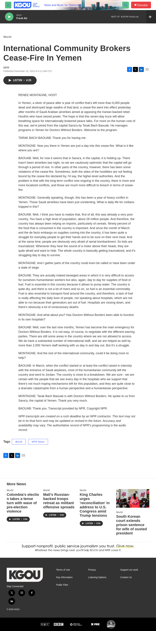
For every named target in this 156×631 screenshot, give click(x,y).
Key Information (64, 577)
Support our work (129, 570)
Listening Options (97, 577)
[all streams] (151, 16)
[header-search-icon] (125, 5)
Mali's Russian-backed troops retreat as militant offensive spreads (58, 500)
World (7, 36)
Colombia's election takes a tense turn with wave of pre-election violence (23, 502)
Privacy (92, 570)
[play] (9, 17)
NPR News (38, 441)
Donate (142, 5)
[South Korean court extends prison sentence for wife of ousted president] (132, 498)
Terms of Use (63, 570)
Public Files (62, 585)
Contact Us (126, 577)
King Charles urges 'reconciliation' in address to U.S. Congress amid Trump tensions (95, 505)
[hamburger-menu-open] (8, 5)
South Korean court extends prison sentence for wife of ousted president (131, 524)
